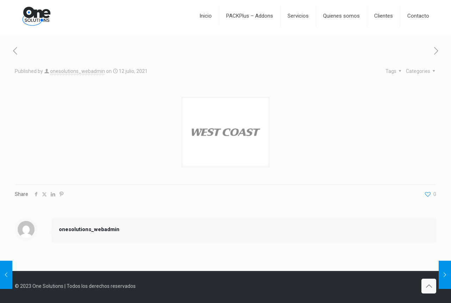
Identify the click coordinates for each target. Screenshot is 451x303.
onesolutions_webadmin (77, 71)
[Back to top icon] (428, 286)
